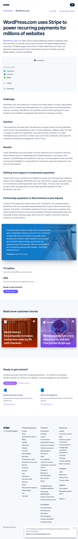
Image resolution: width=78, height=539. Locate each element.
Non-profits (45, 478)
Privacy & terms (64, 445)
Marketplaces (45, 451)
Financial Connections (29, 462)
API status (44, 513)
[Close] (74, 528)
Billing (24, 439)
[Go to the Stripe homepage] (5, 428)
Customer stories (65, 434)
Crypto (43, 437)
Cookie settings (65, 461)
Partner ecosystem (47, 497)
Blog (60, 437)
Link (23, 473)
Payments (25, 476)
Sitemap (62, 458)
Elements (25, 456)
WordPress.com (10, 40)
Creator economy (47, 462)
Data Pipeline (26, 454)
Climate (24, 448)
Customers (8, 10)
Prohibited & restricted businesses (63, 450)
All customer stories (67, 11)
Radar (24, 485)
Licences (62, 455)
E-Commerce (45, 439)
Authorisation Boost (29, 437)
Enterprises (45, 431)
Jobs (61, 472)
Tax (23, 493)
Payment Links (27, 479)
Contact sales (11, 291)
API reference (47, 404)
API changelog (46, 516)
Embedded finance (47, 442)
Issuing (24, 471)
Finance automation (48, 445)
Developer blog (46, 522)
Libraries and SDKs (47, 519)
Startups (44, 434)
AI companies (45, 459)
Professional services (48, 500)
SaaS (42, 456)
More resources (64, 464)
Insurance (44, 470)
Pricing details (9, 404)
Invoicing (25, 468)
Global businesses (47, 448)
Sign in (62, 499)
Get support (63, 488)
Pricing (24, 431)
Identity (24, 465)
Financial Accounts (28, 459)
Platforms (44, 454)
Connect (25, 451)
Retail (43, 481)
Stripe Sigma (26, 490)
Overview (52, 11)
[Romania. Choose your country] (10, 431)
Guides (61, 431)
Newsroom (63, 475)
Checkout (25, 445)
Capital (24, 442)
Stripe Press (63, 477)
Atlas (24, 434)
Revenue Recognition (29, 488)
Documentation (46, 508)
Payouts (25, 482)
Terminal (25, 496)
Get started (10, 383)
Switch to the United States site (38, 534)
